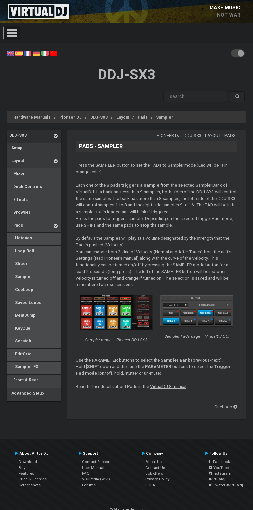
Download (28, 461)
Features (26, 473)
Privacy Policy (157, 479)
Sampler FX (23, 366)
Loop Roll (21, 250)
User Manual (93, 467)
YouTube (219, 467)
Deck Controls (25, 186)
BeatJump (22, 315)
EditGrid (20, 353)
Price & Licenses (33, 479)
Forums (89, 485)
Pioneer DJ (70, 117)
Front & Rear (23, 379)
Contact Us (155, 467)
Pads (143, 117)
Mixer (17, 173)
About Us (153, 461)
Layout (122, 117)
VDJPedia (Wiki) (96, 479)
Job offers (154, 473)
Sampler (164, 117)
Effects (18, 199)
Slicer (18, 263)
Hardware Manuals (32, 117)
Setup (16, 147)
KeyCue (19, 328)
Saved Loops (25, 302)
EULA (150, 485)
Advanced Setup (26, 393)
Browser (20, 212)
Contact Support (96, 461)
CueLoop (21, 289)
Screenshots (30, 485)
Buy (22, 467)
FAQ (86, 473)
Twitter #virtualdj (226, 485)
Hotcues (20, 237)
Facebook (219, 461)
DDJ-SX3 (99, 117)
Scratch (20, 340)
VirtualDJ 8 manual (168, 386)
